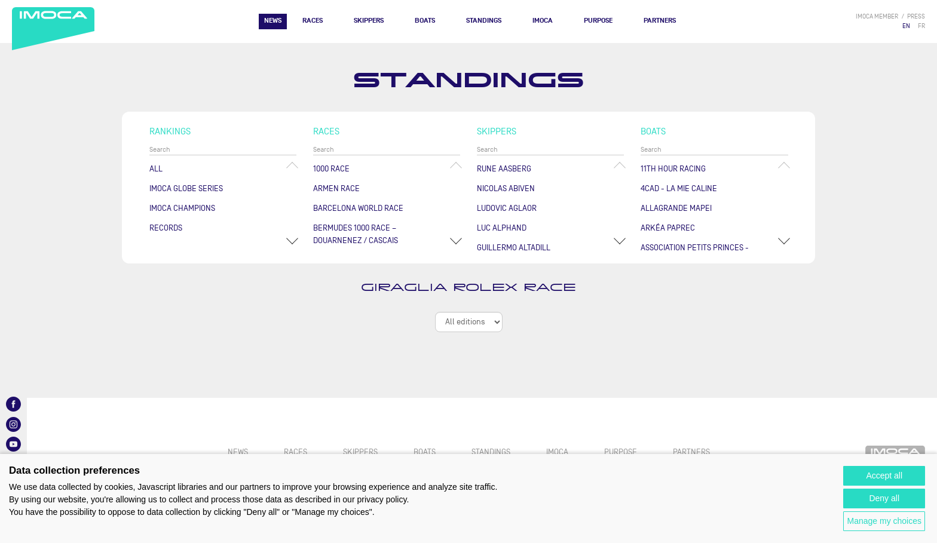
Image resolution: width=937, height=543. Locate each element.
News (272, 20)
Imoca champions (182, 208)
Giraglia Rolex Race (468, 288)
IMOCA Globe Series (186, 188)
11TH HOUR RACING (673, 168)
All (156, 168)
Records (165, 227)
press (916, 16)
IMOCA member (877, 16)
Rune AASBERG (504, 168)
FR (921, 26)
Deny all (884, 498)
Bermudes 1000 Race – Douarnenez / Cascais (355, 234)
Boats (425, 20)
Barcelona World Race (358, 208)
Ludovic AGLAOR (507, 208)
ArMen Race (336, 188)
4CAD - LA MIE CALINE (679, 188)
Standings (483, 20)
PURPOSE (598, 20)
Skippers (369, 20)
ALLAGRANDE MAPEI (676, 208)
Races (312, 20)
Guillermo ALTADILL (513, 247)
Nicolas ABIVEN (506, 188)
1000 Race (331, 168)
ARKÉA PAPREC (668, 227)
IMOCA (542, 20)
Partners (660, 20)
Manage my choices (884, 521)
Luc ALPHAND (501, 227)
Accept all (884, 475)
